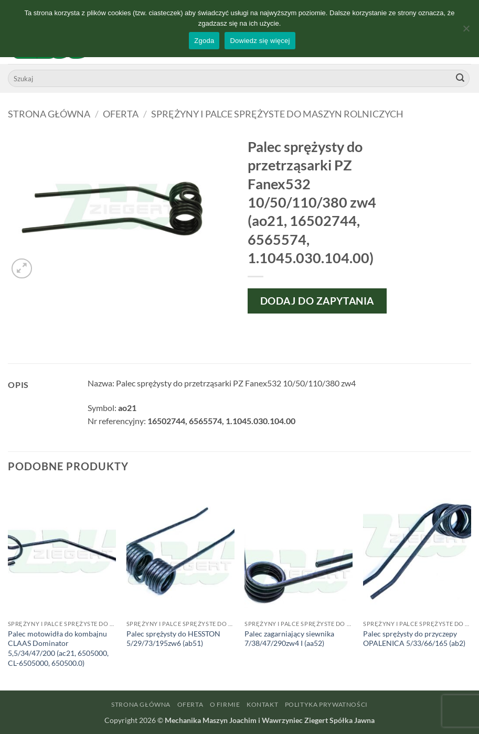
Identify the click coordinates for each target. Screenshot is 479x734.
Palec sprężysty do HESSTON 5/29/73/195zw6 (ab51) (173, 638)
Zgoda (204, 41)
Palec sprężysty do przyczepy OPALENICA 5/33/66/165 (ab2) (414, 638)
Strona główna (49, 114)
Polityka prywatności (326, 704)
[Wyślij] (460, 79)
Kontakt (262, 704)
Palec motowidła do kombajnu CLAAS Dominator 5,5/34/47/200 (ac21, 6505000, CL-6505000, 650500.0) (58, 648)
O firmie (225, 704)
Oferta (121, 114)
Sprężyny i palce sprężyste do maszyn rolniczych (277, 114)
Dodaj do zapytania (317, 301)
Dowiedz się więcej (260, 41)
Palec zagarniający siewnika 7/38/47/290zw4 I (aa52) (289, 638)
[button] (22, 268)
